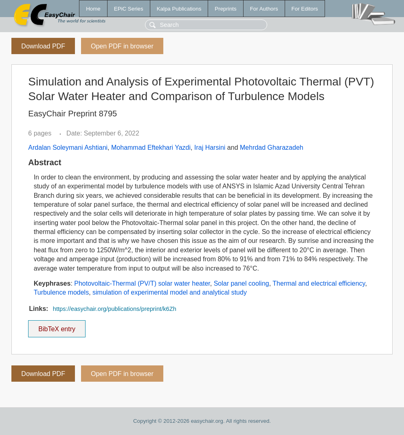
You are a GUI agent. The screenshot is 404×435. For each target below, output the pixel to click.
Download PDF (43, 46)
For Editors (305, 9)
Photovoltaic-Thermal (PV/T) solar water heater (142, 283)
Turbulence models (61, 292)
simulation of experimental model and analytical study (169, 292)
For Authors (264, 9)
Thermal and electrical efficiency (318, 283)
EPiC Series (128, 9)
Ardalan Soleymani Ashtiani (68, 147)
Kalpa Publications (179, 9)
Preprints (225, 9)
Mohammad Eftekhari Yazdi (151, 147)
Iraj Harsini (209, 147)
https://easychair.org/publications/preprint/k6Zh (114, 309)
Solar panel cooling (241, 283)
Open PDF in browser (122, 46)
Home (93, 9)
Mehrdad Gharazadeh (271, 147)
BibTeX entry (57, 326)
